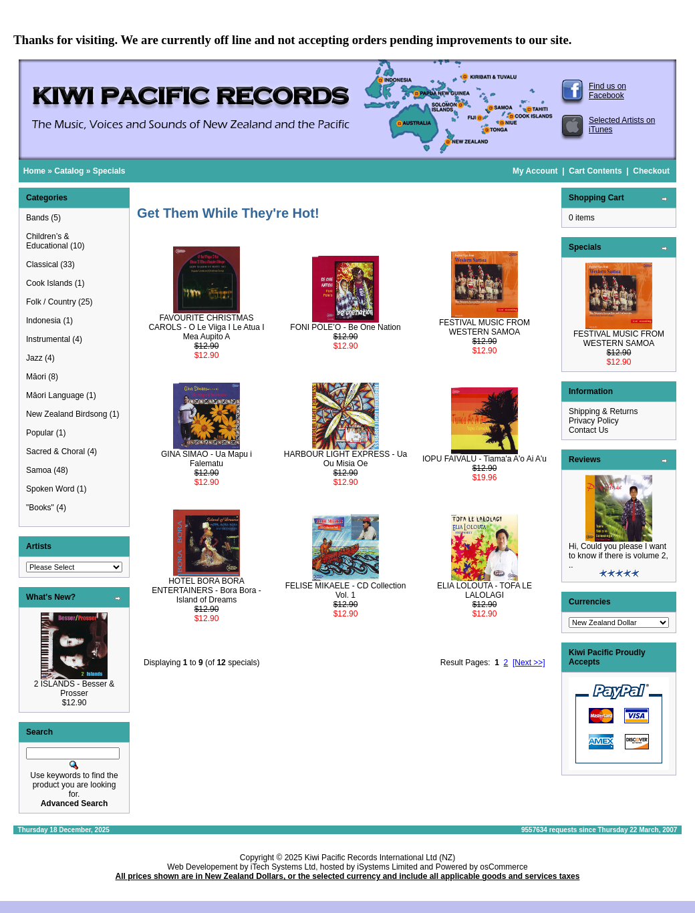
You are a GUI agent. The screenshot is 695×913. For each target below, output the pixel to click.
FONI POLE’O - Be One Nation (345, 327)
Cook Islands (49, 283)
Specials (109, 171)
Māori (36, 376)
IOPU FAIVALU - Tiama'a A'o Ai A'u (484, 459)
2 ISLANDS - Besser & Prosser (74, 688)
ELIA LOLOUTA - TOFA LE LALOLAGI (484, 590)
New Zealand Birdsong (66, 414)
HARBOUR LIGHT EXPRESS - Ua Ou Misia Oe (346, 458)
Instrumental (48, 339)
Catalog (69, 171)
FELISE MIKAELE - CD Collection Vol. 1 (345, 590)
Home (34, 171)
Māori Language (55, 395)
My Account (535, 171)
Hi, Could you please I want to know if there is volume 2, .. (618, 556)
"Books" (40, 507)
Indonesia (43, 320)
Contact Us (588, 430)
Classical (42, 264)
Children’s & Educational (47, 241)
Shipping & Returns (603, 411)
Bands (37, 217)
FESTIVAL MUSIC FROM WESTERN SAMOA (484, 327)
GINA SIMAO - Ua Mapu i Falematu (206, 458)
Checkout (651, 171)
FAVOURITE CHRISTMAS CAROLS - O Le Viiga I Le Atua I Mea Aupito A (206, 327)
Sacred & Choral (55, 451)
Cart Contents (595, 171)
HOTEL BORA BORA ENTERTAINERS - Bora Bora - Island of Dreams (206, 590)
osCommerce (503, 867)
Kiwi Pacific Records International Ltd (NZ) (380, 857)
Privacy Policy (594, 420)
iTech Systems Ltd (283, 867)
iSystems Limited (387, 867)
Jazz (34, 358)
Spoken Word (50, 489)
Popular (39, 432)
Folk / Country (51, 302)
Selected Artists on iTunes (622, 125)
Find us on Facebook (607, 90)
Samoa (38, 470)
